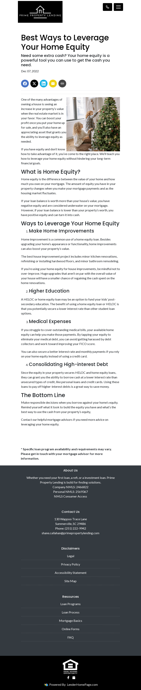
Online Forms (70, 629)
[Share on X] (34, 83)
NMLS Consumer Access (70, 496)
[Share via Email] (53, 83)
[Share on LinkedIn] (44, 83)
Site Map (70, 581)
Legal (70, 556)
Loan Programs (70, 604)
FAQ (70, 637)
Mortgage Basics (70, 620)
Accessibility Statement (70, 572)
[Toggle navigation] (118, 7)
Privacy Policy (70, 564)
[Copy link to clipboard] (62, 83)
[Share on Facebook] (25, 83)
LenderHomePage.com (82, 684)
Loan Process (70, 612)
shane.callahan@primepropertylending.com (70, 533)
